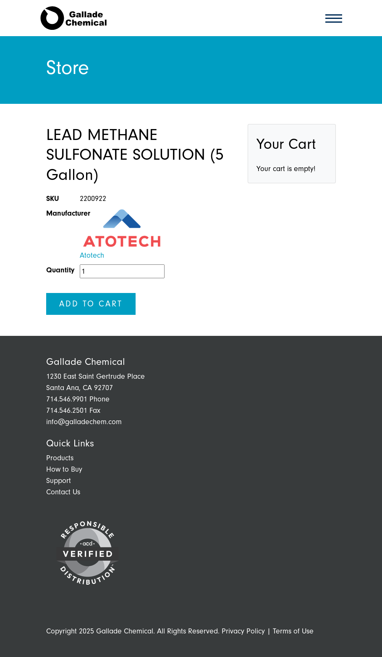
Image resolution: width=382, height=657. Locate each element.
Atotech (92, 255)
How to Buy (64, 469)
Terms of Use (293, 631)
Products (59, 458)
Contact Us (63, 492)
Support (58, 480)
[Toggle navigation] (331, 18)
